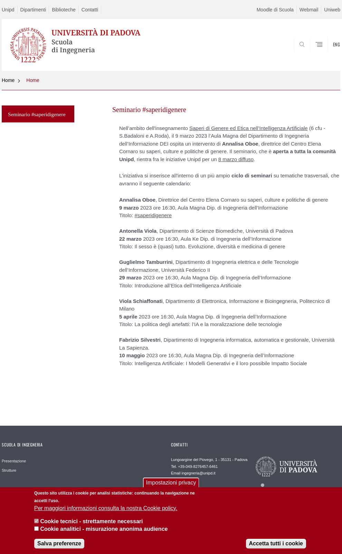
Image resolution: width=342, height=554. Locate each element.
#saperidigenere (153, 215)
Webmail (309, 9)
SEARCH (311, 54)
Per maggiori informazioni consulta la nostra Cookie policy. (105, 513)
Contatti (90, 9)
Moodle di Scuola (275, 9)
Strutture (9, 470)
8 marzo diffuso (236, 159)
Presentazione (14, 461)
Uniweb (332, 9)
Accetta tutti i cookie (276, 548)
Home (8, 80)
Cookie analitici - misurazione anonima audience (104, 534)
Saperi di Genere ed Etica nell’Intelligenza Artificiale (248, 128)
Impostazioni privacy (171, 487)
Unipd (8, 9)
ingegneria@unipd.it (199, 473)
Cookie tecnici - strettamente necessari (91, 526)
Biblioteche (64, 9)
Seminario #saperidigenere (37, 114)
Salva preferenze (59, 548)
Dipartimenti (33, 9)
